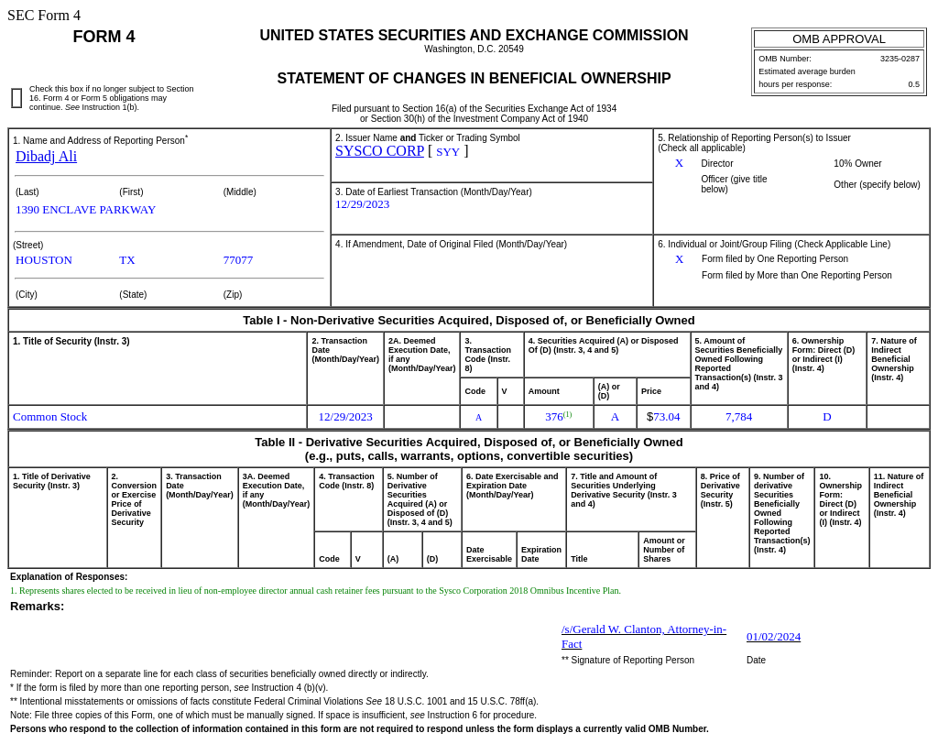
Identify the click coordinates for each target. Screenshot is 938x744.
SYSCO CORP (379, 151)
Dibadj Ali (46, 156)
